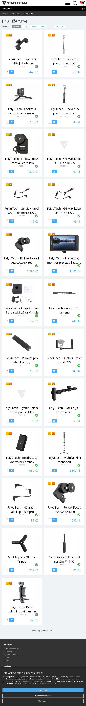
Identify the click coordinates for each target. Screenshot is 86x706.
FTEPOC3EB (64, 66)
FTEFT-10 (64, 415)
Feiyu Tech (16, 14)
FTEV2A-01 (22, 315)
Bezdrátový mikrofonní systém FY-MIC (64, 559)
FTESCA (22, 66)
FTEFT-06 (64, 465)
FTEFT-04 (64, 515)
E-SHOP (5, 14)
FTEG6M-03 (64, 166)
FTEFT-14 (64, 365)
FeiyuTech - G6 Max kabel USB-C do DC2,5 (64, 161)
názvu (34, 27)
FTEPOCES (64, 116)
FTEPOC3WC (21, 116)
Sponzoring (8, 652)
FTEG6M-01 (64, 216)
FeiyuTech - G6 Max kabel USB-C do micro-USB (22, 211)
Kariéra (6, 658)
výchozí (16, 27)
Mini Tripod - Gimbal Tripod (22, 559)
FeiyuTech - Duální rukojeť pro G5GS (64, 360)
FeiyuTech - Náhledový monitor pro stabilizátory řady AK (64, 262)
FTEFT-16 (22, 365)
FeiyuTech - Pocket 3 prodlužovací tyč (64, 61)
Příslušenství (28, 14)
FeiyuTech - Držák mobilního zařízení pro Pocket (22, 611)
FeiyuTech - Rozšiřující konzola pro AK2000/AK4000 (64, 412)
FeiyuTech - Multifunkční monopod (64, 460)
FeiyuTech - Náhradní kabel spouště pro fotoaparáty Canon (21, 511)
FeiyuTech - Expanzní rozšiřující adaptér (22, 61)
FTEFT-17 (64, 315)
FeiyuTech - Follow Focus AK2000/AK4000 (64, 509)
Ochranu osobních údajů (47, 683)
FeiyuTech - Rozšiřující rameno (64, 310)
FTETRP (21, 564)
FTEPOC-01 (22, 614)
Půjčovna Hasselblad (11, 655)
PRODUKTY (7, 8)
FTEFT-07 (22, 465)
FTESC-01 (22, 166)
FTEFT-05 (22, 515)
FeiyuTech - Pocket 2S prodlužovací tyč (64, 111)
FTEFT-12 (22, 415)
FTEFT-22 (22, 265)
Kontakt (6, 661)
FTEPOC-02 (64, 564)
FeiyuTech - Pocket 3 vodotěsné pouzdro (22, 111)
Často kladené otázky (11, 649)
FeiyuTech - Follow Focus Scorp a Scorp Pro (22, 161)
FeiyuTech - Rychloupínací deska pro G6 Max (21, 410)
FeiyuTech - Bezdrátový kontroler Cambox (22, 460)
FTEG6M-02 (22, 216)
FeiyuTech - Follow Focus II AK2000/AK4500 (22, 260)
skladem (59, 27)
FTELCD (64, 265)
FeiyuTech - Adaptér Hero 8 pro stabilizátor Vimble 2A (22, 312)
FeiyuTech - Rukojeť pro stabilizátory (22, 360)
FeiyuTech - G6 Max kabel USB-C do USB (64, 211)
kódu (26, 27)
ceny (43, 27)
